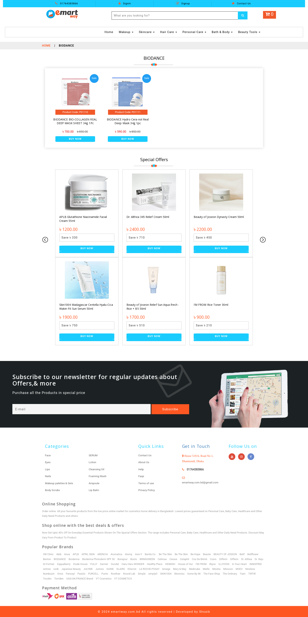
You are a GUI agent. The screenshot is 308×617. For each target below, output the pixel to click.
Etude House (92, 563)
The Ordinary (244, 573)
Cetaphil (185, 558)
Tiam (257, 573)
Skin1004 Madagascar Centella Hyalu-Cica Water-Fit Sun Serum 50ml (85, 306)
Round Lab (142, 573)
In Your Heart (252, 563)
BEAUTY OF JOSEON (226, 553)
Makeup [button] (126, 32)
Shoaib (204, 611)
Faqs (141, 475)
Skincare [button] (147, 32)
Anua (67, 553)
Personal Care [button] (194, 32)
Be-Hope (197, 553)
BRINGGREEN (148, 558)
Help (141, 469)
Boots (134, 558)
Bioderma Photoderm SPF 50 (99, 558)
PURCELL (106, 573)
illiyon (225, 563)
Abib (58, 553)
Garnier (116, 563)
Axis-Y (139, 553)
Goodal (127, 563)
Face (48, 455)
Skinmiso (193, 573)
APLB (76, 553)
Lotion (92, 462)
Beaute (208, 553)
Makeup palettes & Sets (59, 482)
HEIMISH (183, 563)
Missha (233, 568)
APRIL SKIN (88, 553)
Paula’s (94, 573)
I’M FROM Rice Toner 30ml (211, 305)
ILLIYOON (236, 563)
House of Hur (198, 563)
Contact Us (241, 3)
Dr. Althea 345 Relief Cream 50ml (147, 217)
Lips (47, 469)
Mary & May (196, 568)
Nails (48, 475)
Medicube (211, 568)
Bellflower (254, 553)
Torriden (69, 578)
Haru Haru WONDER (145, 563)
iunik (71, 568)
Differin (225, 558)
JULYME (103, 568)
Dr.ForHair (60, 563)
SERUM (93, 455)
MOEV (255, 568)
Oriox (73, 573)
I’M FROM (213, 563)
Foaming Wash (98, 475)
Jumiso (115, 568)
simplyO (166, 573)
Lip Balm (94, 489)
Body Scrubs (52, 489)
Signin (124, 3)
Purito (118, 573)
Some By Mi (207, 573)
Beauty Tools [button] (249, 32)
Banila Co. (151, 553)
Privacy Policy (146, 489)
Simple (155, 573)
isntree (62, 568)
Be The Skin (166, 553)
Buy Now (75, 138)
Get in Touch (196, 446)
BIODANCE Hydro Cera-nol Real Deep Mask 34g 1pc (127, 121)
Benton (47, 558)
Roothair (129, 573)
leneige (182, 568)
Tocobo (57, 578)
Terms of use (146, 482)
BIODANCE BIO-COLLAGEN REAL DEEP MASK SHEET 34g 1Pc (75, 121)
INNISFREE (49, 568)
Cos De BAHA (201, 558)
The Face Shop (225, 573)
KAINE (126, 568)
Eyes (48, 462)
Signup (183, 3)
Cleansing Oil (97, 469)
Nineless (48, 573)
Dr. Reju (47, 563)
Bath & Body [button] (222, 32)
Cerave (175, 558)
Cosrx (215, 558)
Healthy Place (167, 563)
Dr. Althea (248, 558)
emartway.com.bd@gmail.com (200, 482)
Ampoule (94, 482)
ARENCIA (103, 553)
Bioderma (74, 558)
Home (109, 32)
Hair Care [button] (168, 32)
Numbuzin (61, 573)
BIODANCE (60, 558)
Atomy (129, 553)
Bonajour (123, 558)
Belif (243, 553)
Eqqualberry (75, 563)
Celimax (163, 558)
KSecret (147, 568)
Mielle (222, 568)
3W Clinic (48, 553)
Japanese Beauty (86, 568)
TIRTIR (46, 578)
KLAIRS (136, 568)
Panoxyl (83, 573)
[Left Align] (243, 15)
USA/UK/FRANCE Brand (90, 578)
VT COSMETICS (134, 578)
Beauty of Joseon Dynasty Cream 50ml (218, 217)
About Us (143, 462)
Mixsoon (245, 568)
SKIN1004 (179, 573)
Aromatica (117, 553)
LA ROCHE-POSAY (165, 568)
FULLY (105, 563)
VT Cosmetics (114, 578)
